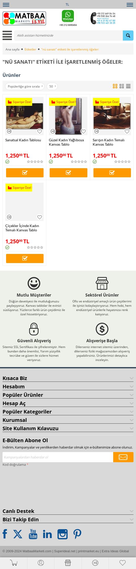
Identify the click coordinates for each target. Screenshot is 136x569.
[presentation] (23, 486)
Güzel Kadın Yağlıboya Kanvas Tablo (66, 142)
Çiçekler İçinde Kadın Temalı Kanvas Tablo (22, 227)
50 (52, 86)
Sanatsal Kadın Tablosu (23, 140)
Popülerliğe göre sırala (25, 86)
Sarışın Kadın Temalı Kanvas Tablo (109, 142)
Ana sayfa (13, 49)
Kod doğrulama (14, 464)
